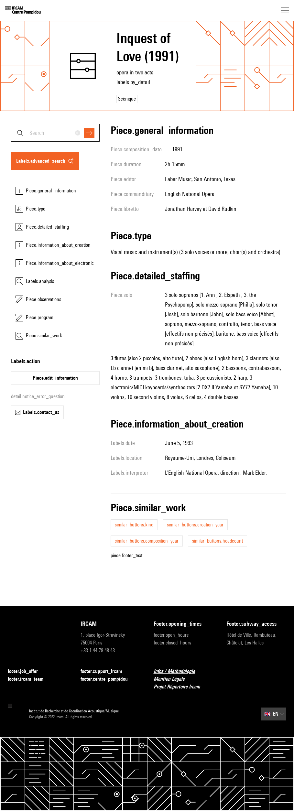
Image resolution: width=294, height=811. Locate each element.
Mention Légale (173, 679)
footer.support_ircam (105, 671)
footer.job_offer (27, 671)
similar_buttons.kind (134, 525)
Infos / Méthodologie (178, 671)
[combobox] (55, 133)
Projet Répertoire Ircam (181, 687)
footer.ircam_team (29, 679)
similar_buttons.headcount (217, 541)
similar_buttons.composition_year (147, 541)
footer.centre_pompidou (108, 679)
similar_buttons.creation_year (195, 525)
